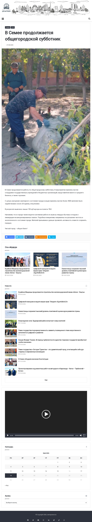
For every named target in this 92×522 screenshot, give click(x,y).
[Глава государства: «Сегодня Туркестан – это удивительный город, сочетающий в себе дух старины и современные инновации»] (11, 352)
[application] (46, 414)
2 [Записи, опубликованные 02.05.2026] (69, 462)
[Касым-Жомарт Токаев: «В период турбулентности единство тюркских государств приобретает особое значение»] (11, 343)
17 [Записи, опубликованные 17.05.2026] (81, 471)
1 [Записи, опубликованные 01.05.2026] (57, 462)
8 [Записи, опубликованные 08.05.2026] (57, 467)
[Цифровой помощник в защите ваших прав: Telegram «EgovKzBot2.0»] (46, 260)
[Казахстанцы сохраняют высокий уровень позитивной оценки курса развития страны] (74, 260)
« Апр (7, 485)
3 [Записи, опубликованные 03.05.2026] (81, 462)
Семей (8, 27)
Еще (46, 380)
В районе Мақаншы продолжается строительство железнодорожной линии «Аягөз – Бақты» (17, 271)
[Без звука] (81, 435)
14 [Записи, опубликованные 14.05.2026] (46, 471)
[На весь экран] (84, 435)
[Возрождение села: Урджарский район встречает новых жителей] (11, 324)
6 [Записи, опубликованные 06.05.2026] (34, 467)
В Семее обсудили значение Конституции (33, 359)
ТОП (12, 27)
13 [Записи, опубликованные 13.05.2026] (34, 471)
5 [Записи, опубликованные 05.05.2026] (22, 467)
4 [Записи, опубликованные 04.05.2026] (10, 467)
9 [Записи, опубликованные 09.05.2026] (69, 467)
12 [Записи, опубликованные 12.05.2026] (22, 471)
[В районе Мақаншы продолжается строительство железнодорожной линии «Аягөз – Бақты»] (17, 260)
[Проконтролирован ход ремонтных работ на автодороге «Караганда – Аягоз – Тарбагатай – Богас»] (11, 372)
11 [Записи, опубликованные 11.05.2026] (11, 471)
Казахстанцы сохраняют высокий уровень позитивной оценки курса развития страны (74, 271)
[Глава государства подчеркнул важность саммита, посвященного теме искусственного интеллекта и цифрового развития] (11, 333)
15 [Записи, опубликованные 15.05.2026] (57, 471)
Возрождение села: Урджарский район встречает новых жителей (41, 321)
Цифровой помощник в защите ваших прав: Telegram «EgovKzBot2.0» (44, 271)
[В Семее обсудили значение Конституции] (11, 362)
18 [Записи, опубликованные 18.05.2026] (11, 475)
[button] (46, 414)
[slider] (44, 435)
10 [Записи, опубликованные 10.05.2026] (81, 467)
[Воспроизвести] (8, 435)
